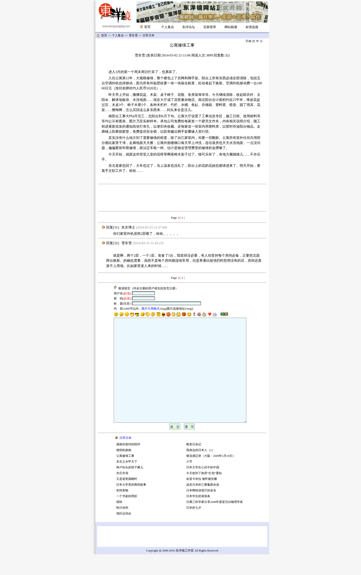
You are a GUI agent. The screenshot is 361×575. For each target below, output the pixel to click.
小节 (189, 482)
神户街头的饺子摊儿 (129, 488)
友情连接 (251, 27)
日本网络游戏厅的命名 (201, 511)
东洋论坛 (188, 27)
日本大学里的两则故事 (131, 505)
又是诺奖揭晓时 (126, 499)
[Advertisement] (182, 198)
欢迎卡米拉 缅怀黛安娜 (201, 499)
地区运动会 (123, 534)
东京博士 (128, 227)
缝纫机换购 (123, 470)
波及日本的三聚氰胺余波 (202, 505)
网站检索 (230, 27)
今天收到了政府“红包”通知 (204, 494)
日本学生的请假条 (198, 517)
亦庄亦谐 (122, 494)
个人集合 (167, 27)
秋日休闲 (122, 528)
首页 (104, 35)
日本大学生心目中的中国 (202, 488)
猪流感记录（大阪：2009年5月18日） (211, 476)
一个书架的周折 (126, 517)
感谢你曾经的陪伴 (128, 465)
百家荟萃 (209, 27)
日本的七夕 (193, 528)
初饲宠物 (122, 511)
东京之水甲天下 (126, 482)
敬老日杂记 (193, 465)
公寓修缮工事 (125, 476)
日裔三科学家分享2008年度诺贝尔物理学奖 (214, 522)
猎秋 (119, 522)
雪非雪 (133, 35)
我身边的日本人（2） (200, 470)
